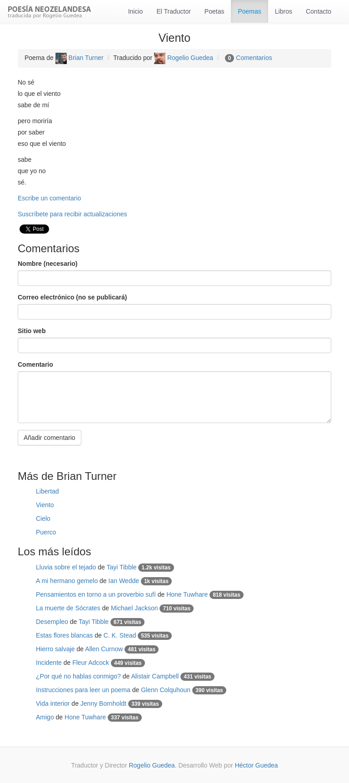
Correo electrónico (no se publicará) (72, 297)
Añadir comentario (49, 437)
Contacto (318, 11)
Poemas (249, 11)
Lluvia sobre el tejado (66, 567)
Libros (283, 11)
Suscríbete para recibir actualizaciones (72, 214)
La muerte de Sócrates (68, 608)
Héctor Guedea (256, 765)
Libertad (47, 491)
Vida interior (53, 703)
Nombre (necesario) (47, 263)
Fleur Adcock (90, 662)
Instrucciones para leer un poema (83, 689)
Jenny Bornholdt (103, 703)
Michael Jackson (134, 608)
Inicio (135, 11)
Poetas (214, 11)
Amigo (45, 717)
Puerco (46, 532)
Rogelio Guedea (183, 57)
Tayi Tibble (121, 567)
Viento (45, 505)
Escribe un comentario (49, 198)
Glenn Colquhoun (165, 689)
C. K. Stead (120, 635)
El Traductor (173, 11)
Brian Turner (79, 57)
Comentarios (254, 57)
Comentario (35, 364)
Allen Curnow (104, 649)
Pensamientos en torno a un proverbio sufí (96, 594)
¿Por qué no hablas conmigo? (78, 676)
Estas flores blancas (64, 635)
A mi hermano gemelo (67, 580)
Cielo (43, 518)
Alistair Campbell (155, 676)
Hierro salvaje (55, 649)
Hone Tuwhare (187, 594)
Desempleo (52, 621)
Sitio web (31, 330)
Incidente (49, 662)
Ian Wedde (124, 580)
